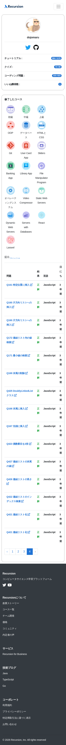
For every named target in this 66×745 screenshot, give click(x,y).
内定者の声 (8, 634)
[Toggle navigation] (58, 6)
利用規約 (7, 705)
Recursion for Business (15, 654)
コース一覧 (8, 609)
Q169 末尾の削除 (17, 373)
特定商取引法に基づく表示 (17, 717)
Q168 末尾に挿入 (17, 408)
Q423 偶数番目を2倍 (18, 443)
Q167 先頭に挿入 (17, 426)
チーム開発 (8, 615)
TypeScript (8, 679)
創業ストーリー (11, 603)
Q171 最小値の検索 (18, 355)
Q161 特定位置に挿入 (19, 284)
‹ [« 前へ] (7, 551)
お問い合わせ (10, 724)
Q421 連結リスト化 (18, 514)
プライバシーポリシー (14, 711)
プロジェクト (15, 258)
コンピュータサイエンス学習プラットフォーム (27, 579)
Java (5, 673)
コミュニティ (10, 628)
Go (4, 685)
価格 (5, 622)
